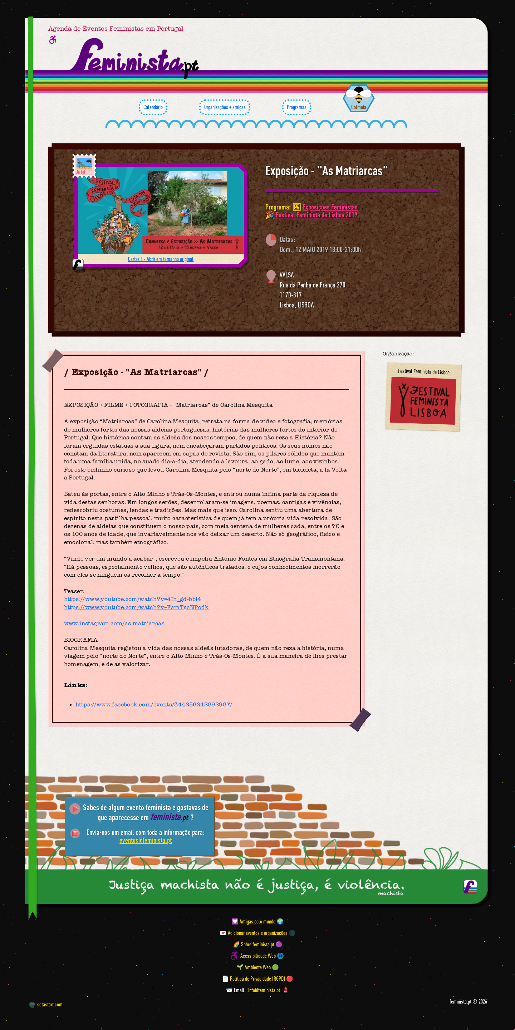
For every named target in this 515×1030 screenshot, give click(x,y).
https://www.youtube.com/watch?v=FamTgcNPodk (136, 607)
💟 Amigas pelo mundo (253, 921)
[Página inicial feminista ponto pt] (134, 58)
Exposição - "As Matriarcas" (326, 170)
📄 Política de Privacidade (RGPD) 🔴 (257, 978)
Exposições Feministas (330, 207)
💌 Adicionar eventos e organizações (254, 933)
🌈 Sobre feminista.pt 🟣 (258, 944)
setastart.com (45, 1004)
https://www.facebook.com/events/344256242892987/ (153, 704)
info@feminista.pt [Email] (264, 990)
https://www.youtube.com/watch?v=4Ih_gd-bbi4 (132, 599)
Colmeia (358, 107)
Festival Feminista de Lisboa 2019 (316, 215)
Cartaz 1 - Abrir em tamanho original (160, 259)
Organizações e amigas (224, 107)
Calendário (153, 107)
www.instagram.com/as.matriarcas (114, 623)
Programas (296, 107)
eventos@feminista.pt (145, 840)
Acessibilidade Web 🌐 (262, 955)
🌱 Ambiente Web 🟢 (257, 967)
